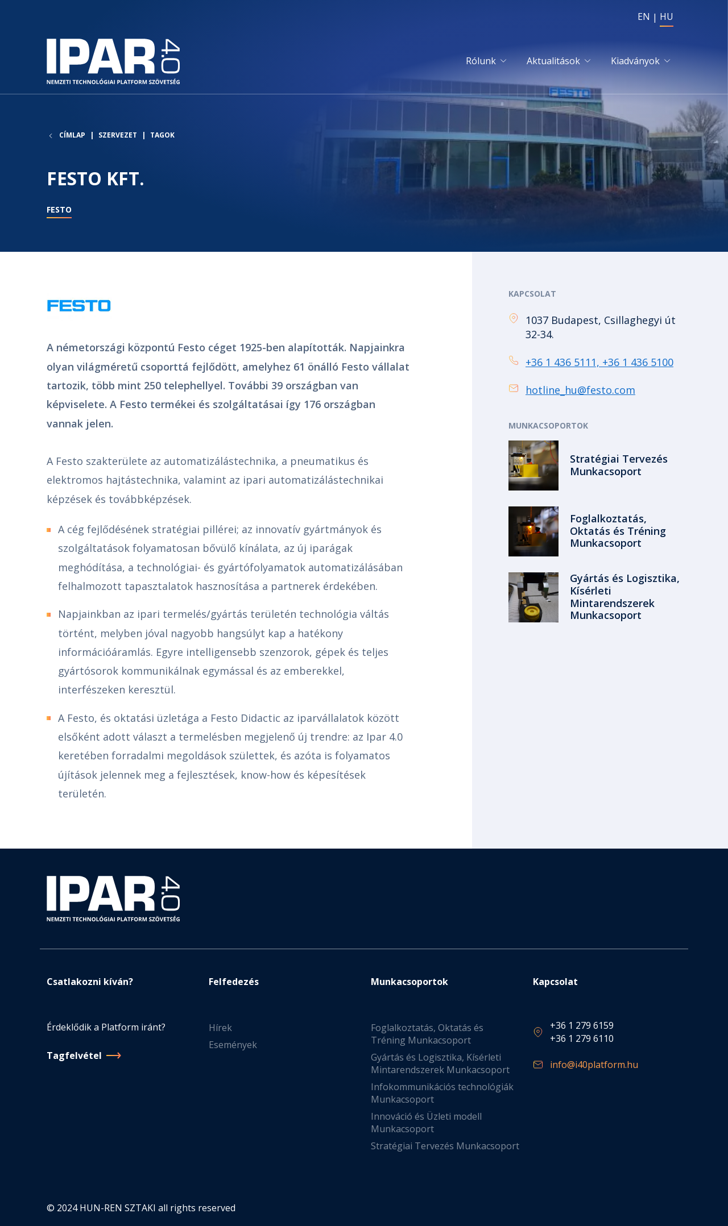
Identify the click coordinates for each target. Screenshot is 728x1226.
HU (666, 16)
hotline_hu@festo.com (580, 390)
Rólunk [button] (481, 61)
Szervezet (117, 135)
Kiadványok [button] (635, 61)
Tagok (162, 135)
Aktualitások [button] (553, 61)
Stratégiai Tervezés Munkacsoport (445, 1146)
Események (233, 1045)
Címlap (72, 135)
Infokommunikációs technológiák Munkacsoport (442, 1093)
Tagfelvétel (74, 1055)
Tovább (595, 465)
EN (644, 16)
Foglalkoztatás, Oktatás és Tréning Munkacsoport (427, 1034)
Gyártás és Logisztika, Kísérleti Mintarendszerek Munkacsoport (440, 1064)
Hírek (220, 1028)
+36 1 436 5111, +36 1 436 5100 (599, 362)
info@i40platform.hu (594, 1064)
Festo (59, 209)
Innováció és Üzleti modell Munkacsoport (426, 1123)
